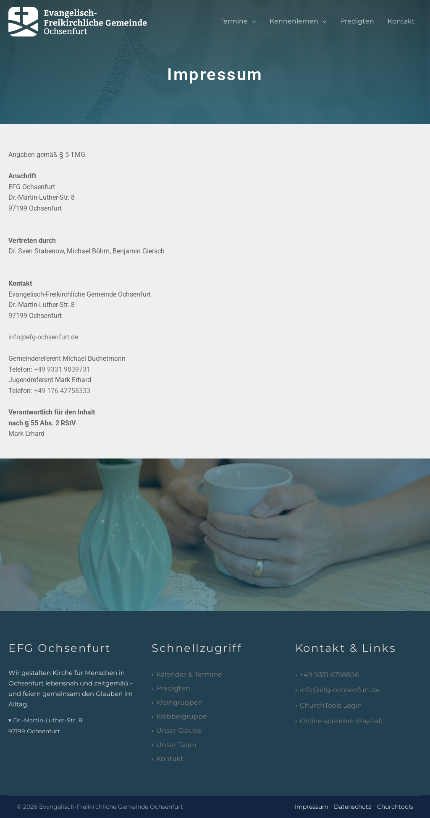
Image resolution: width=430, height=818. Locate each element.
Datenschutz (352, 806)
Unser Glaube (179, 731)
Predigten (357, 21)
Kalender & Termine (189, 674)
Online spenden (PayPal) (341, 721)
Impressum (311, 806)
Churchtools (395, 806)
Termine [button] (234, 21)
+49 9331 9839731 (62, 369)
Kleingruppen (179, 702)
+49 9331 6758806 (329, 675)
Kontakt (401, 21)
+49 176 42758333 (62, 391)
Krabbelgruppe (181, 716)
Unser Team (176, 745)
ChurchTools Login (331, 705)
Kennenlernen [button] (294, 21)
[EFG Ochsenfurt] (85, 21)
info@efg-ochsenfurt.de (43, 337)
